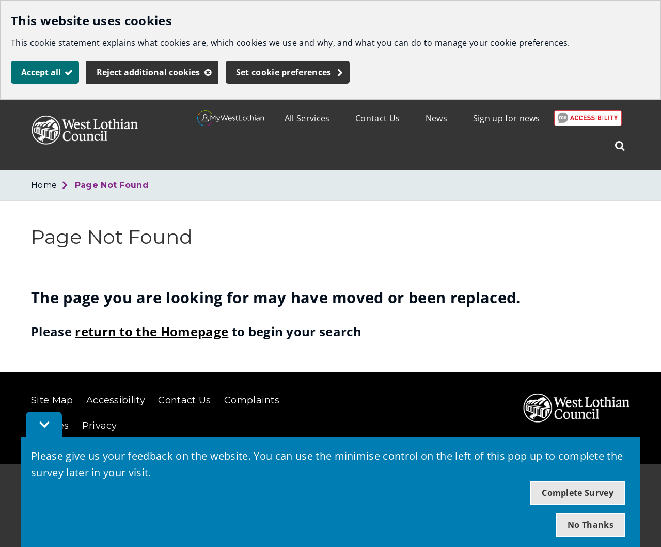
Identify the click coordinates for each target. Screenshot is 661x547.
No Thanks (590, 524)
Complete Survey (577, 492)
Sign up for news (506, 118)
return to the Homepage (151, 331)
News (436, 118)
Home (44, 185)
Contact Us (377, 118)
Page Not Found (112, 185)
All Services (307, 118)
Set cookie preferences (284, 72)
